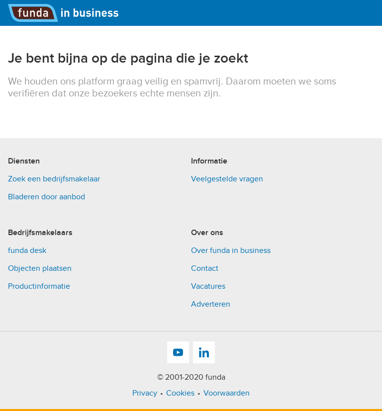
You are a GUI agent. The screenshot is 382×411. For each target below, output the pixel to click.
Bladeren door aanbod (46, 197)
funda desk (27, 250)
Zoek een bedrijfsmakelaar (54, 179)
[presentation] (83, 118)
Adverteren (210, 304)
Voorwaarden (226, 393)
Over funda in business (231, 250)
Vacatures (208, 286)
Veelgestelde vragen (227, 179)
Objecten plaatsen (40, 268)
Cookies (180, 393)
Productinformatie (39, 286)
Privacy (144, 393)
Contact (204, 268)
